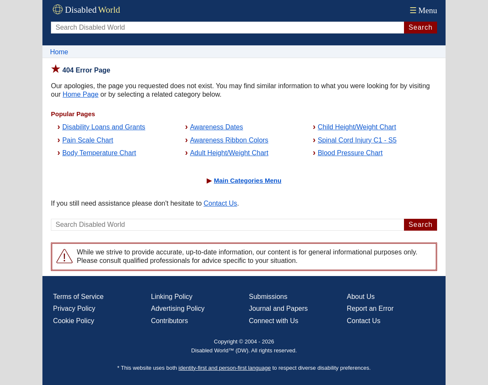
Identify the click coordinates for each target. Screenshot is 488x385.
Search (421, 27)
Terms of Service (78, 296)
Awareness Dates (216, 127)
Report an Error (370, 308)
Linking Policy (172, 296)
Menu (422, 10)
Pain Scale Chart (87, 140)
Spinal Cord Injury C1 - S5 (357, 140)
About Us (361, 296)
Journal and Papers (278, 308)
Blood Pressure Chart (350, 152)
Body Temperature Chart (99, 152)
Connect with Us (274, 320)
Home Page (81, 94)
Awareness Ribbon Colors (229, 140)
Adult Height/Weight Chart (229, 152)
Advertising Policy (178, 308)
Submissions (268, 296)
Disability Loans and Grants (104, 127)
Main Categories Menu (247, 180)
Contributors (169, 320)
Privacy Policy (74, 308)
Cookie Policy (73, 320)
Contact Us (220, 203)
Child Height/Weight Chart (357, 127)
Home (59, 52)
